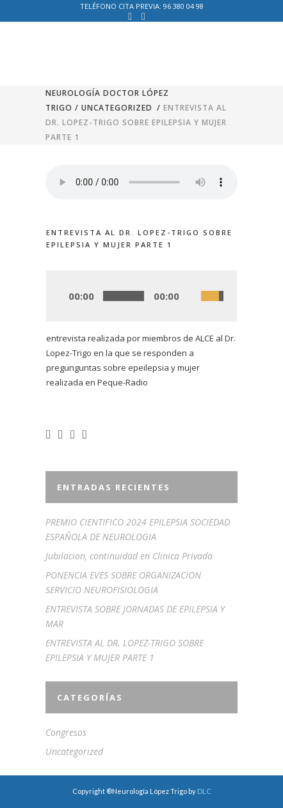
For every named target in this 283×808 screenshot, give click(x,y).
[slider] (123, 296)
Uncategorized (116, 107)
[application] (141, 296)
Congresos (65, 732)
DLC (204, 791)
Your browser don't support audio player (141, 182)
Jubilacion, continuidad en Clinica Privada (129, 556)
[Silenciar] (190, 296)
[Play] (60, 296)
